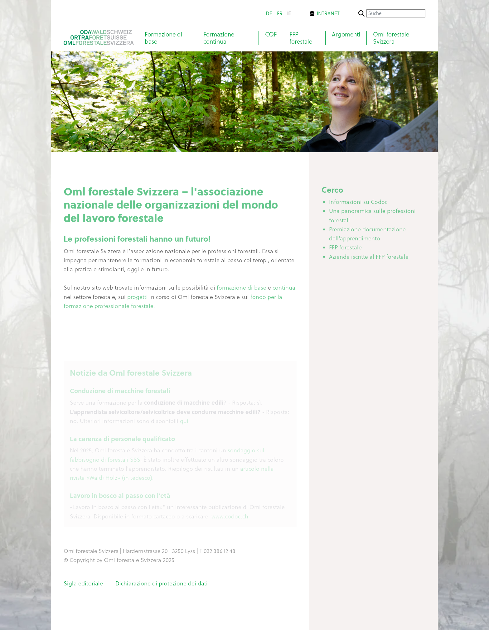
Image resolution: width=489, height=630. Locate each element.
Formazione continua (218, 38)
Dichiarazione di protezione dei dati (161, 583)
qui (184, 422)
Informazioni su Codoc (358, 203)
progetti (137, 298)
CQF (271, 34)
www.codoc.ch (229, 518)
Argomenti (346, 34)
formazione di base (242, 289)
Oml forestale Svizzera (391, 38)
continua (284, 289)
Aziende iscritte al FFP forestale (369, 258)
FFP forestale (300, 38)
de (269, 13)
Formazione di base (163, 38)
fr (280, 13)
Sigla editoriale (83, 583)
